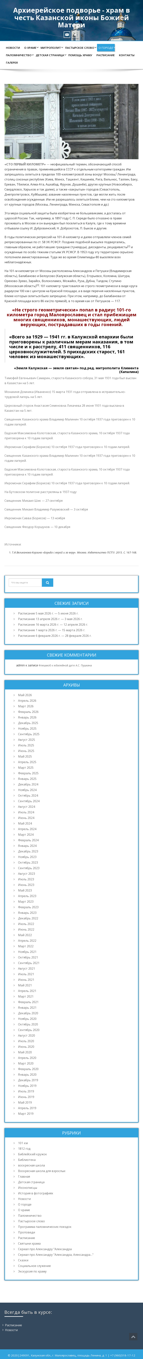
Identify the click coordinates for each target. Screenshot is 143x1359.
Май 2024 (25, 823)
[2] (128, 246)
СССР (69, 169)
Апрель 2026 (27, 700)
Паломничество (19, 55)
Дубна (90, 281)
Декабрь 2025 (28, 723)
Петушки (102, 271)
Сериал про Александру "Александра (45, 1249)
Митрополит (51, 47)
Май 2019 (25, 1102)
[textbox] (71, 552)
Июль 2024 (26, 812)
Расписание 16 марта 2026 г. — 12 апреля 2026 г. (53, 624)
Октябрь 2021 (28, 957)
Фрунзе (65, 184)
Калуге (90, 223)
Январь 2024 (27, 846)
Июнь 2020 (26, 1047)
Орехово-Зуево (15, 281)
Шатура (123, 276)
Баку (134, 179)
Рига (99, 179)
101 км (23, 1143)
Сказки (23, 1260)
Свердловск (13, 189)
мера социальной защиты (29, 213)
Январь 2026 (27, 717)
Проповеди (26, 1232)
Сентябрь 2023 (28, 868)
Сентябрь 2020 (28, 1030)
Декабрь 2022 (28, 918)
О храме (31, 47)
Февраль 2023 (28, 907)
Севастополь (110, 189)
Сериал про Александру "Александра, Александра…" (55, 1254)
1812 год (24, 1148)
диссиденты (97, 247)
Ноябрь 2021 (27, 952)
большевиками (91, 213)
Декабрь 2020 (28, 1013)
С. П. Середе (78, 218)
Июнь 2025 (26, 751)
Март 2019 (26, 1113)
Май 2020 (25, 1052)
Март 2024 (26, 834)
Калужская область (70, 276)
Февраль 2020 (28, 1069)
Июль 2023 (26, 879)
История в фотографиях (35, 1193)
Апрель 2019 (27, 1108)
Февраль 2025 (28, 773)
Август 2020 (26, 1035)
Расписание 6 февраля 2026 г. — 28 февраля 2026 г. (54, 636)
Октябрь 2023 (28, 862)
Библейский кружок (32, 1154)
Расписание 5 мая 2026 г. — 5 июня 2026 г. (48, 613)
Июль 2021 (26, 974)
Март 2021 (26, 996)
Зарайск (34, 281)
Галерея (12, 62)
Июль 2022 (26, 924)
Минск (59, 179)
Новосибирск (122, 184)
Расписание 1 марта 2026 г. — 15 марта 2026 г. (51, 630)
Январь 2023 (27, 913)
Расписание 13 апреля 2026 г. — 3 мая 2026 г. (50, 619)
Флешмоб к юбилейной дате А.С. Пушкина (65, 665)
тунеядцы (79, 247)
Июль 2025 (26, 745)
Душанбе (78, 184)
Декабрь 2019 (28, 1080)
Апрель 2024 (27, 829)
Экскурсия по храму (32, 1271)
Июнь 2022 (26, 929)
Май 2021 (25, 985)
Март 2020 (26, 1063)
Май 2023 (25, 890)
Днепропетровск (17, 194)
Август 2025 (26, 740)
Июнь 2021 (26, 980)
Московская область (20, 286)
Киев (49, 179)
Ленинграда (126, 174)
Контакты (126, 55)
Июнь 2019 (26, 1097)
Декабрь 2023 (28, 851)
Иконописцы (27, 1188)
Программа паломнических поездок (45, 1227)
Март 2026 (26, 706)
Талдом (101, 281)
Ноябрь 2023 (27, 857)
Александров (82, 271)
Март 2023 (26, 901)
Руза (81, 281)
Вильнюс (110, 179)
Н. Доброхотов (68, 228)
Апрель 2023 (27, 896)
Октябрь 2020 (28, 1024)
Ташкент (72, 179)
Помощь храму (80, 55)
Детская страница (51, 55)
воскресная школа (31, 1165)
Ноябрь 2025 (27, 728)
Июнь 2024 (26, 818)
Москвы (109, 174)
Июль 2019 (26, 1091)
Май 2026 (25, 695)
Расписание (105, 55)
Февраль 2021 (28, 1002)
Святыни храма (29, 1243)
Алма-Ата (37, 184)
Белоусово (47, 276)
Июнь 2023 (26, 885)
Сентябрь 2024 (28, 801)
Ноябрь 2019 (27, 1086)
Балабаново (27, 276)
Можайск (69, 281)
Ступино (115, 281)
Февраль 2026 (28, 712)
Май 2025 (25, 756)
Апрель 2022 (27, 940)
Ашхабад (52, 184)
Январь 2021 (27, 1007)
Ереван (9, 184)
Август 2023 (26, 873)
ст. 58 (41, 242)
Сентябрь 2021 (28, 963)
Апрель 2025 (27, 762)
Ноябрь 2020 (27, 1019)
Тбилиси (23, 184)
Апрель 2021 (27, 991)
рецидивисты (117, 247)
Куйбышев (38, 194)
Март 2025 (26, 767)
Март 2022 (26, 946)
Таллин (123, 179)
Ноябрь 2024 (27, 790)
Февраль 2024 (28, 840)
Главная (24, 1176)
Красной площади (63, 291)
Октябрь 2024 (28, 795)
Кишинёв (87, 179)
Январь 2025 (27, 779)
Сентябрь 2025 (28, 734)
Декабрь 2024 (28, 784)
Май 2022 (25, 935)
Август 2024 (26, 807)
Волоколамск (51, 281)
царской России (16, 218)
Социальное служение (34, 1266)
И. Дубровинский (42, 228)
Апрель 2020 (27, 1058)
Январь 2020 (27, 1074)
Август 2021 (26, 968)
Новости (13, 47)
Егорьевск (94, 276)
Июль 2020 (26, 1041)
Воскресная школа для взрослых (41, 1171)
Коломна (109, 276)
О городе (106, 47)
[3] (37, 285)
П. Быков (86, 228)
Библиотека (27, 1160)
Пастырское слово (80, 47)
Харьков (29, 189)
